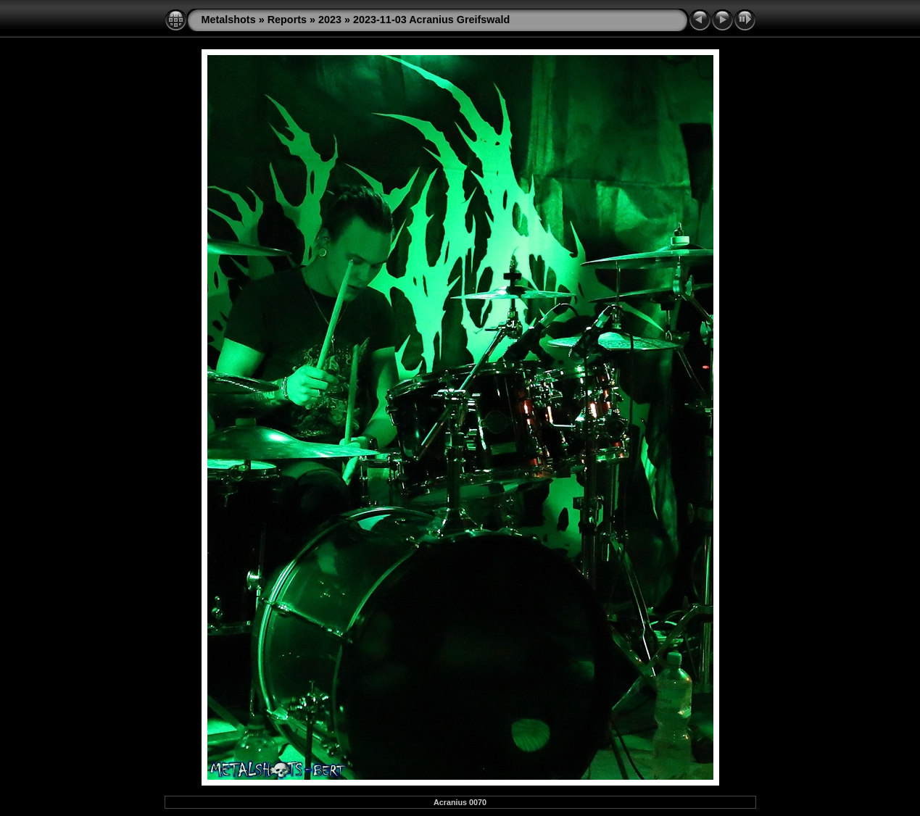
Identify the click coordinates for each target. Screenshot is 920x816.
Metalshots (229, 19)
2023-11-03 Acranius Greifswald (431, 19)
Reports (287, 19)
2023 (329, 19)
